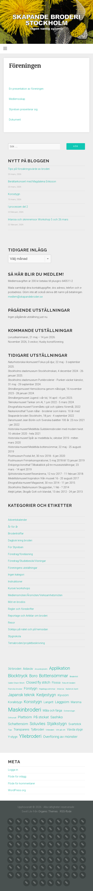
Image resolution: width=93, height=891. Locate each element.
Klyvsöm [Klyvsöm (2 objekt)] (63, 695)
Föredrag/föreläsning (20, 554)
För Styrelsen (15, 547)
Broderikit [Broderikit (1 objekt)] (74, 676)
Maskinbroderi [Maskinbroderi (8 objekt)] (24, 710)
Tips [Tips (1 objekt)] (10, 730)
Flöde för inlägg (17, 776)
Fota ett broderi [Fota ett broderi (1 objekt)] (68, 683)
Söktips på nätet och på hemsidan (28, 629)
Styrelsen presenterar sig (23, 109)
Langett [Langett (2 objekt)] (48, 702)
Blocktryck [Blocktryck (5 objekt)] (18, 675)
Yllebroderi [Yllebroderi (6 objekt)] (30, 736)
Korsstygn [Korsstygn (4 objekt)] (33, 701)
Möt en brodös (16, 602)
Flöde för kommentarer (21, 783)
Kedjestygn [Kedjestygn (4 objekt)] (46, 694)
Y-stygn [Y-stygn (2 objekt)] (12, 737)
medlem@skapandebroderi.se (25, 296)
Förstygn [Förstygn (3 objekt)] (30, 688)
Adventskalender (17, 519)
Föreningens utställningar (22, 567)
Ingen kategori (16, 574)
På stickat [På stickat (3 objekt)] (41, 717)
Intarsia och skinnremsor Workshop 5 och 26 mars (38, 219)
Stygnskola (14, 636)
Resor (11, 622)
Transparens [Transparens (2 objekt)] (21, 729)
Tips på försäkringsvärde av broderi (29, 169)
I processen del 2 (18, 206)
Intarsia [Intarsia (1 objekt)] (60, 689)
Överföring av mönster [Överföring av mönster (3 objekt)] (60, 737)
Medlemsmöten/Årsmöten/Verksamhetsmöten (35, 595)
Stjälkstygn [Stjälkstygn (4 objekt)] (57, 723)
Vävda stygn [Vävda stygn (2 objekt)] (75, 729)
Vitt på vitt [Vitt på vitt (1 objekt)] (60, 730)
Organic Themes (48, 811)
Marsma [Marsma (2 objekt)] (76, 702)
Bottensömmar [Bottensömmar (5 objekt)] (53, 675)
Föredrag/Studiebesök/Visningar (27, 561)
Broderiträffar (16, 533)
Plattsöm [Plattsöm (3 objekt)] (25, 717)
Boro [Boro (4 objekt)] (33, 675)
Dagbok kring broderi (20, 540)
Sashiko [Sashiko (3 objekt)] (56, 717)
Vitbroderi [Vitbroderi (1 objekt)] (50, 730)
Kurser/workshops (19, 588)
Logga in (13, 769)
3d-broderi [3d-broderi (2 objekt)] (14, 668)
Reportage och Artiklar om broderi (28, 615)
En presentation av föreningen (26, 88)
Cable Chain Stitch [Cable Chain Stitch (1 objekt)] (16, 683)
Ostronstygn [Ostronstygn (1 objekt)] (69, 711)
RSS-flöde (65, 811)
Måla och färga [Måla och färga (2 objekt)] (52, 710)
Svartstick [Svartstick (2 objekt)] (74, 724)
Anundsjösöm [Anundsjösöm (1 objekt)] (41, 669)
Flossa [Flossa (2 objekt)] (56, 682)
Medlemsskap (17, 99)
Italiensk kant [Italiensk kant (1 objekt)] (72, 689)
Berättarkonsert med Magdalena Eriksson (32, 181)
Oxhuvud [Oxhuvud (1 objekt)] (12, 717)
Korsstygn (14, 194)
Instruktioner (15, 581)
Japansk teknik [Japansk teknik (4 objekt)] (21, 694)
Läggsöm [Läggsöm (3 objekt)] (62, 702)
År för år (13, 526)
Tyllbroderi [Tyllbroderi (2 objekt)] (37, 729)
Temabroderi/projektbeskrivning (26, 643)
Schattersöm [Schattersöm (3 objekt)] (18, 724)
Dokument (15, 119)
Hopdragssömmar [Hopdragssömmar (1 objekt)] (47, 689)
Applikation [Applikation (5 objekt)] (59, 668)
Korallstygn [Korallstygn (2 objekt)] (15, 702)
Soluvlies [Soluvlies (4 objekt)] (37, 723)
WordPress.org (17, 790)
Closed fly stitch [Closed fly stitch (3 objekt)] (38, 682)
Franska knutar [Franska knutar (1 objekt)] (15, 689)
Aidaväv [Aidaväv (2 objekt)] (28, 668)
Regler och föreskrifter (21, 609)
